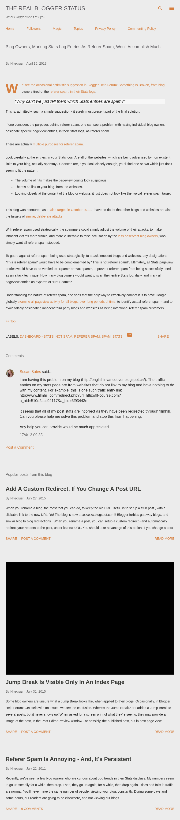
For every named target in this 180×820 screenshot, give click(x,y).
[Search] (160, 8)
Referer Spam (87, 336)
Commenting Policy (142, 28)
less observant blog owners (138, 236)
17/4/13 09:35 (31, 435)
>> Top (11, 321)
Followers (33, 28)
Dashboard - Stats (37, 336)
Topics (78, 28)
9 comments (32, 809)
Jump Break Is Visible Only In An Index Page (65, 682)
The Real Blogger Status (45, 8)
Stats (117, 336)
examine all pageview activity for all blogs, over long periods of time (66, 301)
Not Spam (64, 336)
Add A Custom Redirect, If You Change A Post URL (73, 489)
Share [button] (163, 336)
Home (10, 28)
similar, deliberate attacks (44, 216)
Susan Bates (30, 372)
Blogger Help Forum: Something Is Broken (118, 85)
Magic (57, 28)
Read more (164, 538)
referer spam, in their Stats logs (72, 91)
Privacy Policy (105, 28)
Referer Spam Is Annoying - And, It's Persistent (68, 759)
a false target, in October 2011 (69, 210)
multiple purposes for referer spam (58, 144)
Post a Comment (20, 447)
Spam (106, 336)
